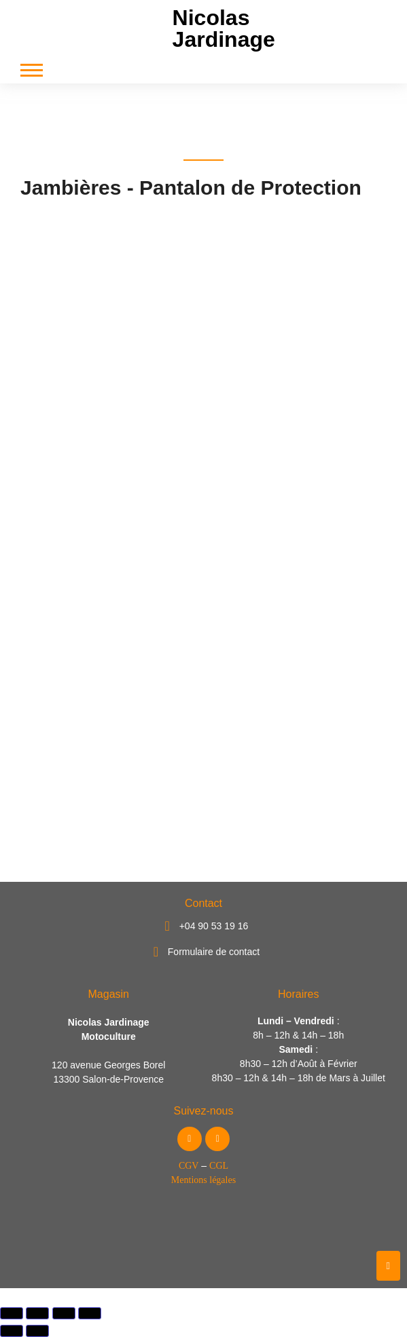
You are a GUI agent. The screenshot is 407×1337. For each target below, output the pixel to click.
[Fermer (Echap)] (89, 1313)
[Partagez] (63, 1313)
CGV (189, 1166)
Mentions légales (203, 1180)
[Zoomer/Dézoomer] (11, 1313)
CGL (218, 1166)
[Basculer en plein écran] (37, 1313)
